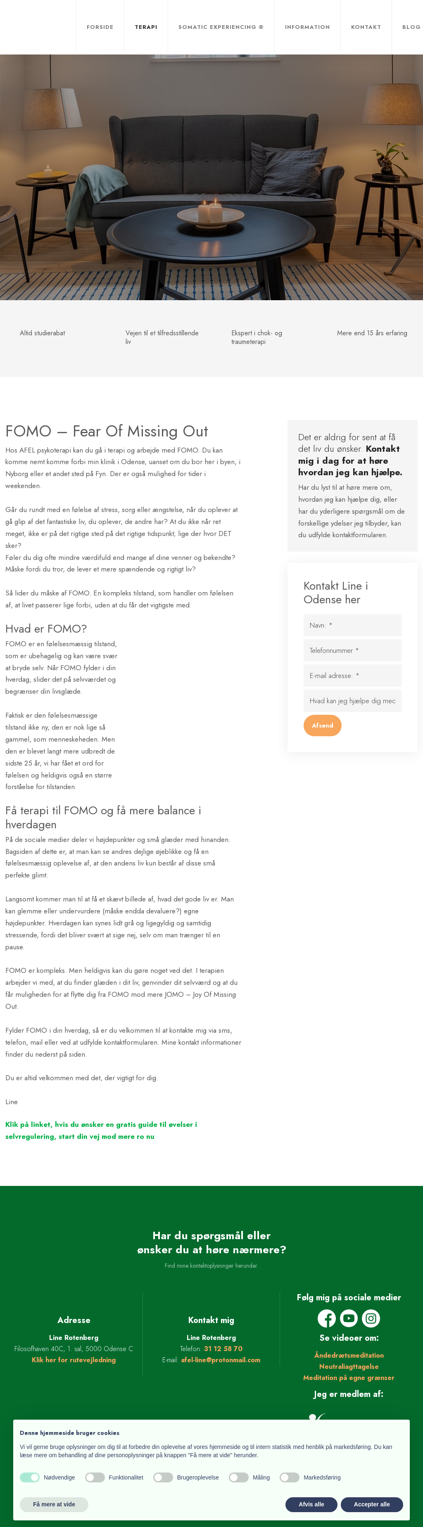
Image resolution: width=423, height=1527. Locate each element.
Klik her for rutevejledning (74, 1360)
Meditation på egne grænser (348, 1377)
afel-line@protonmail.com (220, 1360)
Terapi (146, 27)
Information (307, 27)
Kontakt (366, 27)
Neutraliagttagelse (349, 1366)
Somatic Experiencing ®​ (221, 27)
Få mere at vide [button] (54, 1504)
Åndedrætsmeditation (349, 1355)
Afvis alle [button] (311, 1504)
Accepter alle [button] (372, 1504)
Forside (100, 27)
